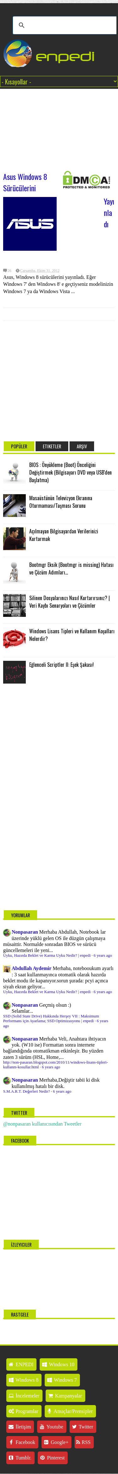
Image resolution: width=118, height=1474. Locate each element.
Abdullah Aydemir (31, 968)
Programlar (23, 1411)
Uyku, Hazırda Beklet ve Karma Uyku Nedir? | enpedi (47, 955)
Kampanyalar (64, 1395)
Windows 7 (61, 1380)
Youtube (51, 1426)
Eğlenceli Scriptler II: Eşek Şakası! (61, 664)
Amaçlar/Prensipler (69, 1411)
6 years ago (103, 955)
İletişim (19, 1426)
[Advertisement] (59, 126)
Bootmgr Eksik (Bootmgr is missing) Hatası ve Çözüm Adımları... (71, 568)
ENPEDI (20, 1364)
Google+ (56, 1442)
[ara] (65, 25)
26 (9, 270)
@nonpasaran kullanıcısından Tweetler (42, 1124)
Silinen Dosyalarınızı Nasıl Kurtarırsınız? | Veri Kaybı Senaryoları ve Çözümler (69, 601)
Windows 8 (23, 1380)
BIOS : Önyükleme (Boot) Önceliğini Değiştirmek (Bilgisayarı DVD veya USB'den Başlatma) (70, 472)
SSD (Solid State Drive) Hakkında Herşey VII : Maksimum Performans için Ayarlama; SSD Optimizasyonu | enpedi (51, 1018)
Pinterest (52, 1457)
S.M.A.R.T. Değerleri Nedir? (26, 1091)
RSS (83, 1442)
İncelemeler (23, 1395)
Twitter (82, 1426)
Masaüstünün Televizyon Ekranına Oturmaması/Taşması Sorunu (60, 501)
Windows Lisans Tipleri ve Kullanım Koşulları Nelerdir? (72, 634)
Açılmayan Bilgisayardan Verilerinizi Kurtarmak (63, 535)
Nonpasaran (25, 932)
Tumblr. (19, 1457)
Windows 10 (57, 1364)
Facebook (21, 1442)
